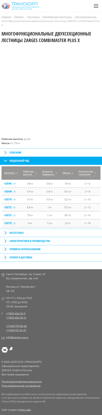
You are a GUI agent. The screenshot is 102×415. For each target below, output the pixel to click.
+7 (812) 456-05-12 (16, 317)
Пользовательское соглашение (21, 385)
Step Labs (25, 409)
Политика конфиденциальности (21, 381)
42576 (9, 223)
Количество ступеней (87, 173)
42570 (10, 199)
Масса (68, 173)
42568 (10, 191)
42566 (9, 183)
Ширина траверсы (49, 173)
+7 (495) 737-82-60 (16, 326)
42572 (9, 207)
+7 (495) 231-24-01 (16, 330)
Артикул (11, 173)
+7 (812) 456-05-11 (16, 313)
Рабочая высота (30, 173)
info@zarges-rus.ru (17, 337)
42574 (9, 215)
